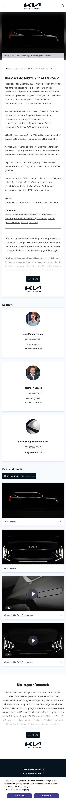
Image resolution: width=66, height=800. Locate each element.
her (6, 115)
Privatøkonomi (54, 202)
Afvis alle (19, 796)
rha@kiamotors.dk (33, 402)
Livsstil (18, 202)
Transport (9, 202)
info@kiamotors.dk (33, 452)
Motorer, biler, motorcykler (34, 202)
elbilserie (33, 222)
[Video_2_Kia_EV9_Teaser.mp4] (33, 593)
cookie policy (24, 789)
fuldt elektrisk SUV (23, 218)
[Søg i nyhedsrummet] (63, 6)
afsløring (19, 214)
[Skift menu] (4, 6)
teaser (8, 214)
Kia (12, 214)
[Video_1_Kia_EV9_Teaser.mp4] (33, 640)
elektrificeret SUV (32, 214)
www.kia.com (35, 258)
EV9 (43, 214)
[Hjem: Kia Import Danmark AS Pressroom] (32, 6)
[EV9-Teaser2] (33, 500)
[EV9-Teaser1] (33, 547)
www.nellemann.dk (35, 262)
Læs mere (33, 278)
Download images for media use (19, 476)
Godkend (46, 796)
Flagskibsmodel (39, 218)
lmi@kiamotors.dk (33, 348)
